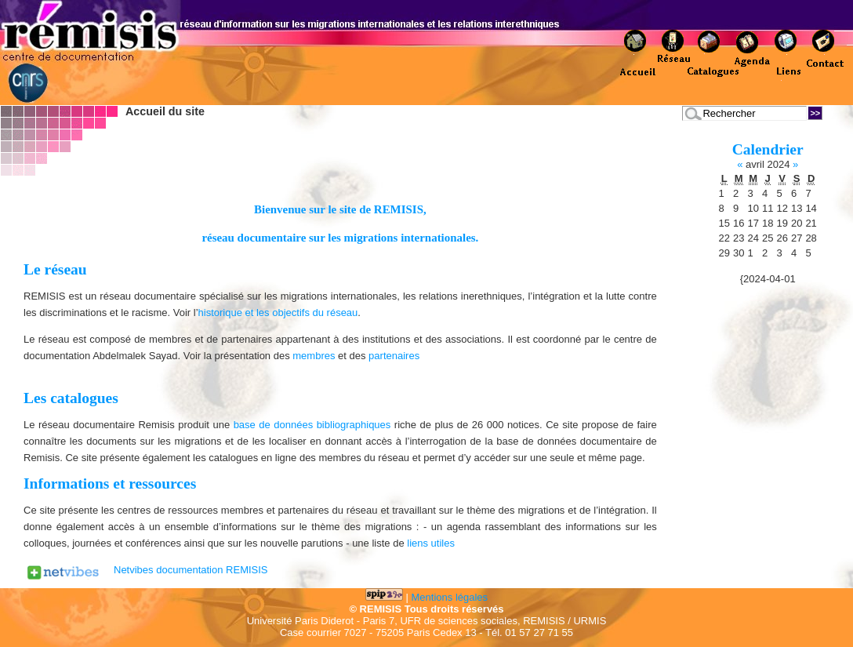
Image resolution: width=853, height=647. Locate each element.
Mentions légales (450, 597)
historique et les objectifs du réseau (278, 312)
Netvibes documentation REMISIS (191, 570)
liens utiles (431, 543)
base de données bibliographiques (312, 425)
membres (313, 356)
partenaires (393, 356)
